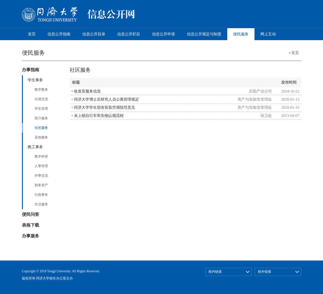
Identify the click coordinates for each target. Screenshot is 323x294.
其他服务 (41, 137)
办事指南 (30, 69)
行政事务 (41, 194)
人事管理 (41, 166)
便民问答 (30, 214)
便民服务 (241, 34)
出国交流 (41, 99)
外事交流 (41, 175)
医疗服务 (41, 118)
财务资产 (41, 185)
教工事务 (35, 147)
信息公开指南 (59, 34)
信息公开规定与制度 (204, 34)
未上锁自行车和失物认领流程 (99, 116)
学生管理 (41, 108)
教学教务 (41, 89)
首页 (32, 34)
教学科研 (41, 156)
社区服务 (41, 128)
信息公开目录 (93, 34)
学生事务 (35, 80)
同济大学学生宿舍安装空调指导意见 (104, 107)
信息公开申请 (163, 34)
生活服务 (41, 204)
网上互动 (268, 34)
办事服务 (30, 236)
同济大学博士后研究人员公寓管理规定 (106, 99)
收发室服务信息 (87, 91)
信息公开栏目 (128, 34)
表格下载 (30, 225)
